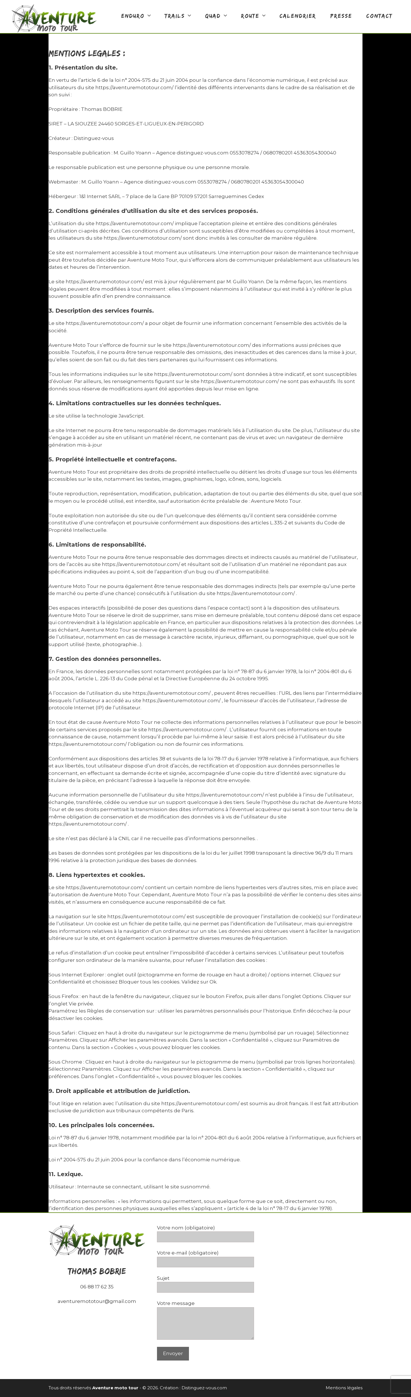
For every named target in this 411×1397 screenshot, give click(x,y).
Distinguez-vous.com (204, 1387)
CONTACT (379, 16)
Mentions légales (344, 1387)
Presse (341, 16)
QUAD (219, 15)
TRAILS (181, 15)
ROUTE (256, 15)
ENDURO (139, 15)
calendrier (297, 16)
